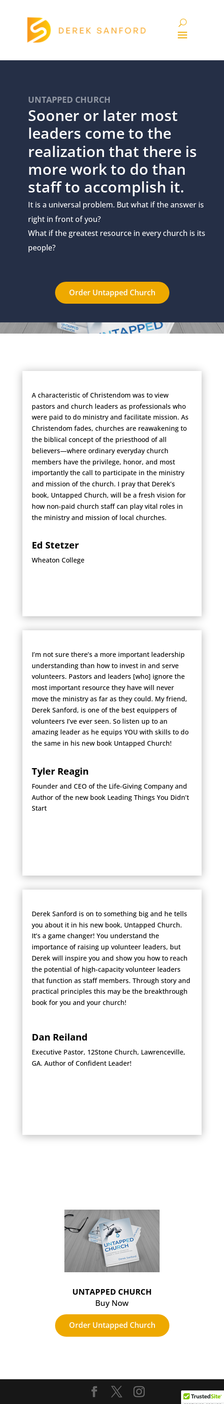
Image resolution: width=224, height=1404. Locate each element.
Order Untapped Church (112, 292)
